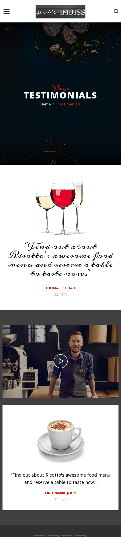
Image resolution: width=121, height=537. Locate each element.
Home (45, 104)
